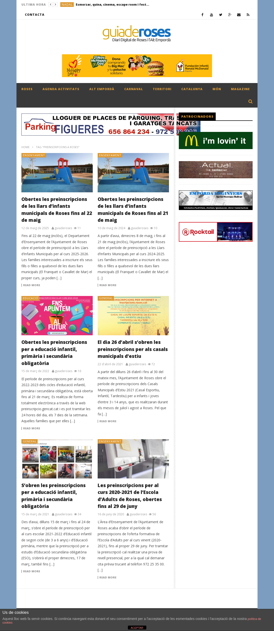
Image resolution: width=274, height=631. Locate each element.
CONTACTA (35, 15)
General (106, 298)
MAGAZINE (240, 89)
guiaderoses (63, 228)
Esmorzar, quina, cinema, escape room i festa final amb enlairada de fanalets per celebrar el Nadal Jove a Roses (113, 4)
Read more (31, 285)
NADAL (67, 4)
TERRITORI (162, 89)
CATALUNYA (192, 89)
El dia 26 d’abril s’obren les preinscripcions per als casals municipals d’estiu (133, 349)
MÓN (217, 89)
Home (25, 147)
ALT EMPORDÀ (101, 89)
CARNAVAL (133, 89)
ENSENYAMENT (34, 155)
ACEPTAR (137, 627)
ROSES (27, 89)
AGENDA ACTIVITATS (61, 89)
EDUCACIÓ (30, 298)
